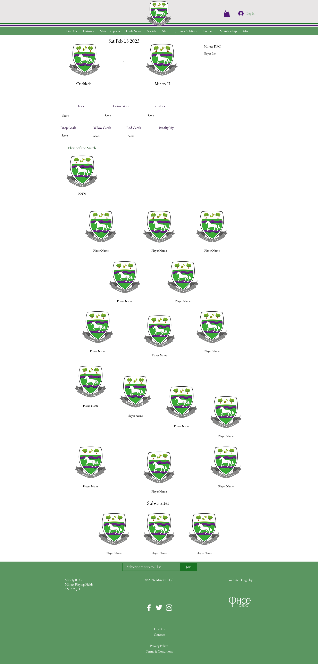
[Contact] (159, 634)
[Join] (189, 567)
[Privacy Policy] (158, 646)
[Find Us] (159, 629)
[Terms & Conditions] (159, 651)
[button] (248, 31)
